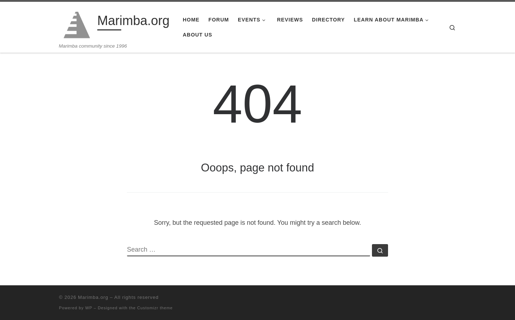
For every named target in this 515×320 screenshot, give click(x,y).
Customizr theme (155, 308)
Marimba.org (93, 297)
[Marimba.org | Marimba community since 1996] (77, 22)
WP (88, 308)
